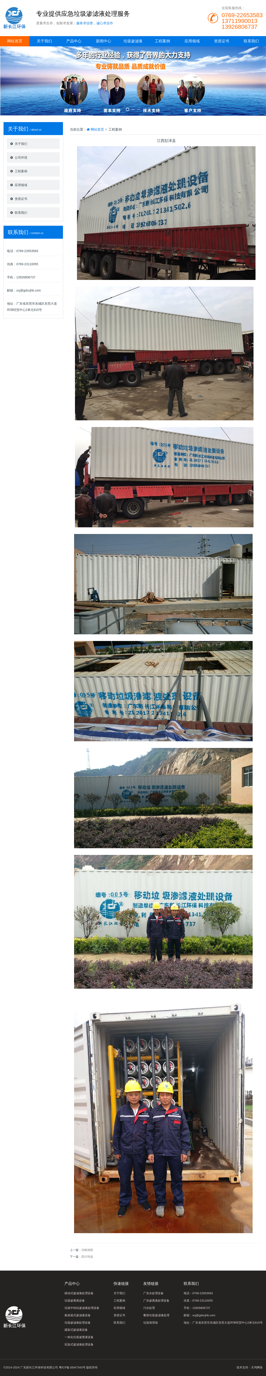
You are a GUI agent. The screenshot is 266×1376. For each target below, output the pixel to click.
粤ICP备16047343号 (72, 1367)
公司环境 (21, 157)
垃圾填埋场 (150, 1322)
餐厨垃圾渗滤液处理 (156, 1315)
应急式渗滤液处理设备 (79, 1344)
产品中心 (73, 41)
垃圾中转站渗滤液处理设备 (81, 1308)
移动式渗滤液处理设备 (79, 1293)
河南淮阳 (87, 1250)
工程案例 (162, 41)
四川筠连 (87, 1256)
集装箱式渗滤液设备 (77, 1315)
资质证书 (221, 41)
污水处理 (149, 1308)
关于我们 (44, 41)
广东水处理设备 (153, 1293)
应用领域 (192, 41)
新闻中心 (103, 41)
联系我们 (251, 41)
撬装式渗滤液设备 (76, 1329)
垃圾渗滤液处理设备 (77, 1322)
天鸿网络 (257, 1367)
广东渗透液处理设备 (156, 1300)
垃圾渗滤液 (132, 41)
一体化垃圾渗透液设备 (79, 1337)
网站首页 (14, 41)
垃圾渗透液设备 (74, 1300)
